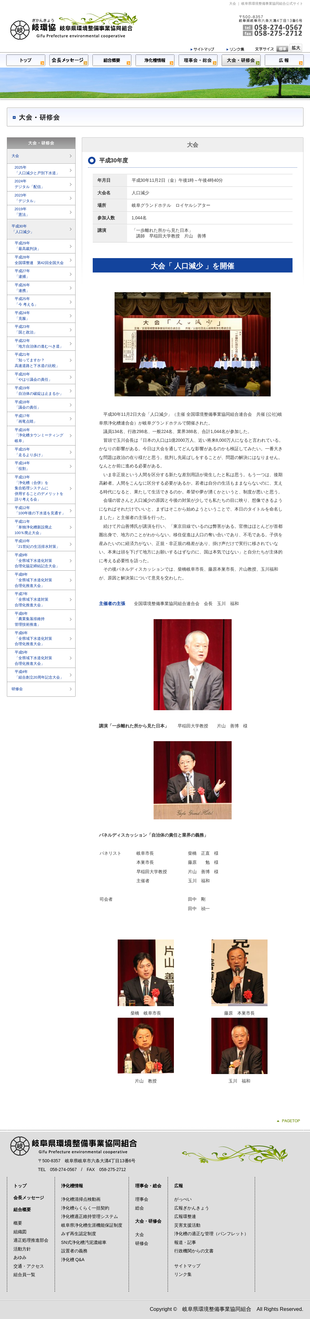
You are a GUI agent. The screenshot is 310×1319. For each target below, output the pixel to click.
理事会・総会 (148, 1186)
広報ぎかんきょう (191, 1208)
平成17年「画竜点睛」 (26, 419)
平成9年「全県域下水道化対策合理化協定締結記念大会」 (37, 560)
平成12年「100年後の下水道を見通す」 (40, 511)
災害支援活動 (187, 1225)
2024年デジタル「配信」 (30, 184)
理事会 (141, 1199)
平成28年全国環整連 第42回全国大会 (39, 260)
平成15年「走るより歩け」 (30, 452)
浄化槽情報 (72, 1186)
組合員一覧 (24, 1274)
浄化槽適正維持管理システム (89, 1216)
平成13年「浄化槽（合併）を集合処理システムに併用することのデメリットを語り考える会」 (39, 488)
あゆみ (20, 1257)
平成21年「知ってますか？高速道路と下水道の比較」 (37, 360)
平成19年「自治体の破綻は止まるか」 (39, 391)
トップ (20, 1186)
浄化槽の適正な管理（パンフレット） (211, 1233)
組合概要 (22, 1209)
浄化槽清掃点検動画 (81, 1199)
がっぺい (183, 1199)
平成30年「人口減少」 (23, 229)
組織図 (20, 1232)
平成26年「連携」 (22, 288)
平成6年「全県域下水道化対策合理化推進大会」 (33, 638)
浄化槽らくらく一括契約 (85, 1208)
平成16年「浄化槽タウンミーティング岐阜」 (39, 435)
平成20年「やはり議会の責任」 (33, 377)
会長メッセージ (28, 1197)
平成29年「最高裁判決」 (28, 246)
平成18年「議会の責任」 (28, 405)
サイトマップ (187, 1266)
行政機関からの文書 (194, 1251)
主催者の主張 (112, 603)
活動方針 (22, 1249)
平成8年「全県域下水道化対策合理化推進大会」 (33, 580)
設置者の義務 (74, 1251)
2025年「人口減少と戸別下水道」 (37, 170)
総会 (139, 1208)
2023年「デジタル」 (26, 198)
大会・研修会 (148, 1221)
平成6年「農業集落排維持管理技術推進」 (30, 619)
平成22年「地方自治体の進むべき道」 (39, 344)
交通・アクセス (28, 1266)
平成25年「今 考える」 (26, 302)
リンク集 (183, 1274)
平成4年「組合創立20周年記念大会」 (39, 675)
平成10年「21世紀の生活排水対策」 (37, 544)
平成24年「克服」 (22, 316)
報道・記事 (185, 1242)
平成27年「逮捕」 (22, 274)
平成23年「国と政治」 (26, 329)
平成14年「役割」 (22, 466)
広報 (178, 1186)
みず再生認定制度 (78, 1233)
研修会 (17, 689)
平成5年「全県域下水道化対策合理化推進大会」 (33, 658)
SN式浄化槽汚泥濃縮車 (83, 1242)
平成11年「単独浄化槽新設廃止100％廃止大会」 (33, 527)
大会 (15, 156)
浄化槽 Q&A (73, 1259)
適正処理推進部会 (30, 1240)
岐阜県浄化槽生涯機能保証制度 (91, 1225)
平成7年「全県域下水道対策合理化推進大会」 (31, 599)
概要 (17, 1223)
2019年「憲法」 (22, 212)
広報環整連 (185, 1216)
